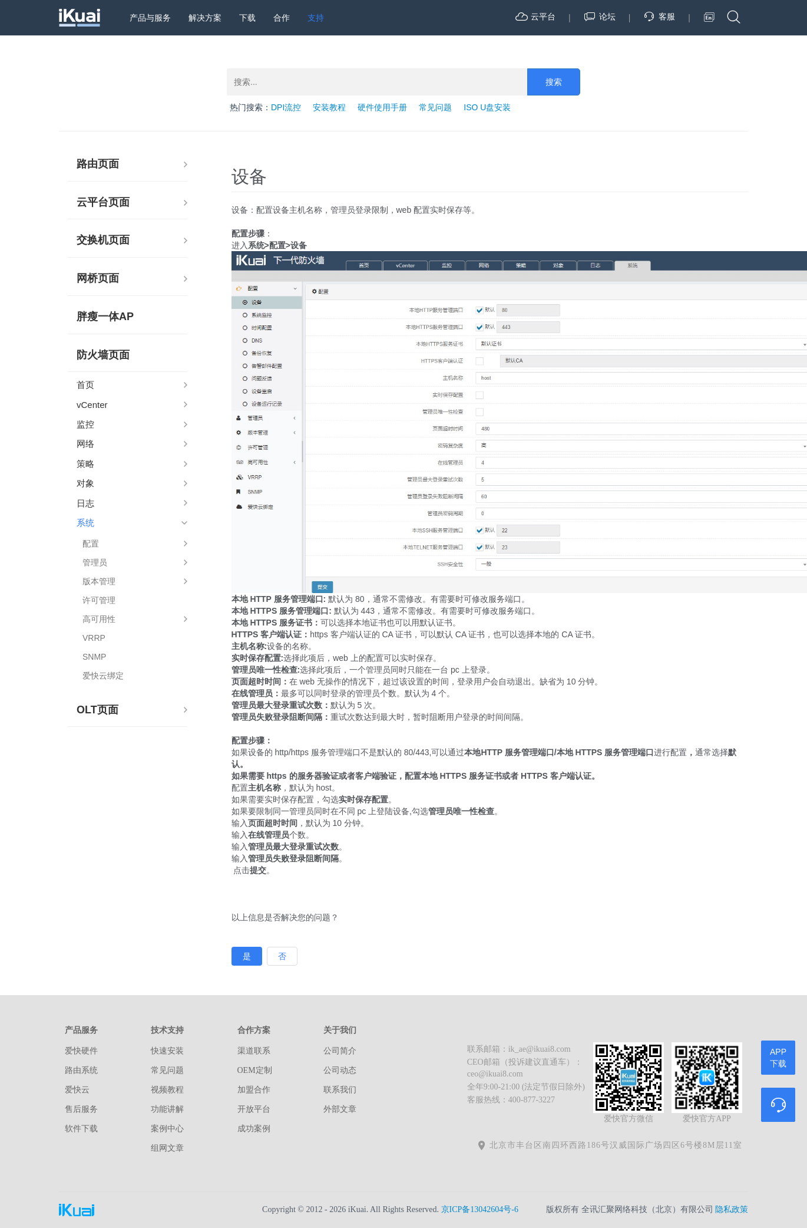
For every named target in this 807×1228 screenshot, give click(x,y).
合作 (281, 17)
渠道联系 (253, 1050)
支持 (315, 17)
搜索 (553, 82)
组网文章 (167, 1148)
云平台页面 (103, 202)
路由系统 (81, 1070)
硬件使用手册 (382, 107)
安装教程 (329, 107)
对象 (85, 483)
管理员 (94, 562)
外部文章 (339, 1109)
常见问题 (435, 107)
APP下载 (778, 1057)
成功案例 (253, 1128)
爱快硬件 (81, 1050)
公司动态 (339, 1070)
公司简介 (339, 1050)
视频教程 (167, 1089)
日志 (85, 503)
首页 (85, 385)
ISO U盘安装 (487, 107)
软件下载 (81, 1128)
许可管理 (98, 600)
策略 (85, 464)
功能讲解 (167, 1109)
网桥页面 (98, 278)
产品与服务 (150, 17)
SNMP (94, 656)
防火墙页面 (103, 355)
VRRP (93, 638)
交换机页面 (103, 240)
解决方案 (204, 17)
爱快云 (77, 1089)
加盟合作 (253, 1089)
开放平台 (253, 1109)
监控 (85, 424)
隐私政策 (731, 1209)
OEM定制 (254, 1070)
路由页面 (98, 164)
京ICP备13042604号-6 (479, 1209)
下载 (247, 17)
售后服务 (81, 1109)
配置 (90, 543)
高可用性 (98, 619)
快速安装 (167, 1050)
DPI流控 (286, 107)
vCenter (92, 405)
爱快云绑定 (103, 675)
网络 (85, 444)
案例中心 (167, 1128)
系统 (85, 523)
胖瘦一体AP (105, 316)
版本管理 (98, 581)
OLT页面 (97, 710)
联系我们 (339, 1089)
